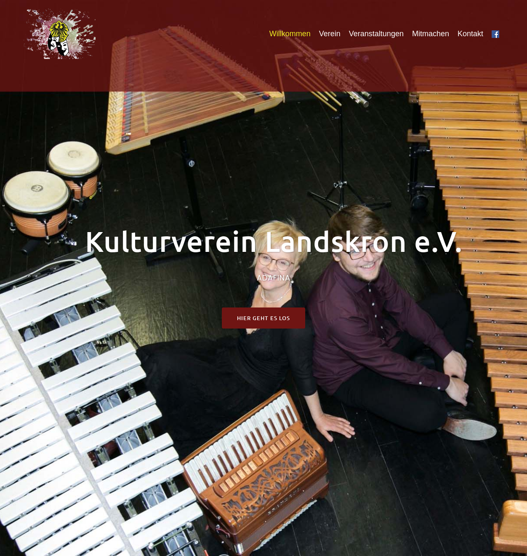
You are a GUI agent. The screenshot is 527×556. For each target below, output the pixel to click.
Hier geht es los (263, 318)
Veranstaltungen (376, 33)
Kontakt (470, 33)
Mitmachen (430, 33)
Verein (330, 33)
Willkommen (290, 33)
